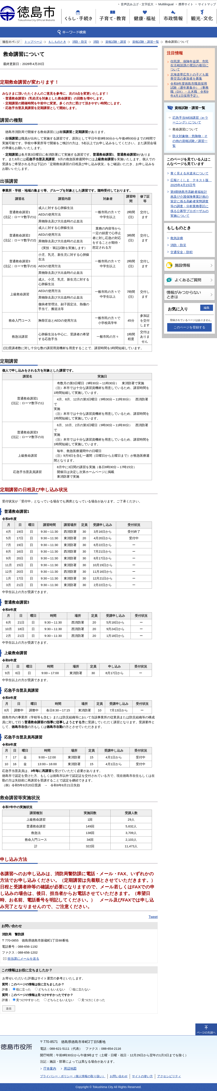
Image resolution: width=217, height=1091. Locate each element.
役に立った (23, 989)
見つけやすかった (28, 1000)
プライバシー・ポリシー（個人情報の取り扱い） (72, 1076)
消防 (96, 41)
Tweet (153, 917)
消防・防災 (79, 41)
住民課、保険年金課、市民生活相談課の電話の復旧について (189, 65)
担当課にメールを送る (23, 958)
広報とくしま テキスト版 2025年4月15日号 (191, 182)
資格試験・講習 (115, 41)
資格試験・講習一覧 (145, 41)
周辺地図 (70, 1068)
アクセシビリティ (169, 1076)
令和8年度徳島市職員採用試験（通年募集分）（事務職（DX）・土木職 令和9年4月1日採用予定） (189, 89)
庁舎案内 (49, 1068)
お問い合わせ (119, 1076)
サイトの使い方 (142, 1076)
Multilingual (166, 4)
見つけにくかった (93, 1000)
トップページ (33, 41)
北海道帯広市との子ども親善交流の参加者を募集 (189, 76)
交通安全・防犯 (181, 252)
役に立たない (81, 989)
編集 (207, 307)
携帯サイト (185, 4)
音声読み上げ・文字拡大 (137, 4)
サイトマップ (207, 4)
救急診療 (176, 238)
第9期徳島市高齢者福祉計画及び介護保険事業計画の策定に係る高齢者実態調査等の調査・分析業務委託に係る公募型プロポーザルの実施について (189, 203)
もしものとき (57, 41)
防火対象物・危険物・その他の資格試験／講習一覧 (189, 140)
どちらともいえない (51, 989)
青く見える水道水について (189, 173)
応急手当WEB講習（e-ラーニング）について (190, 120)
